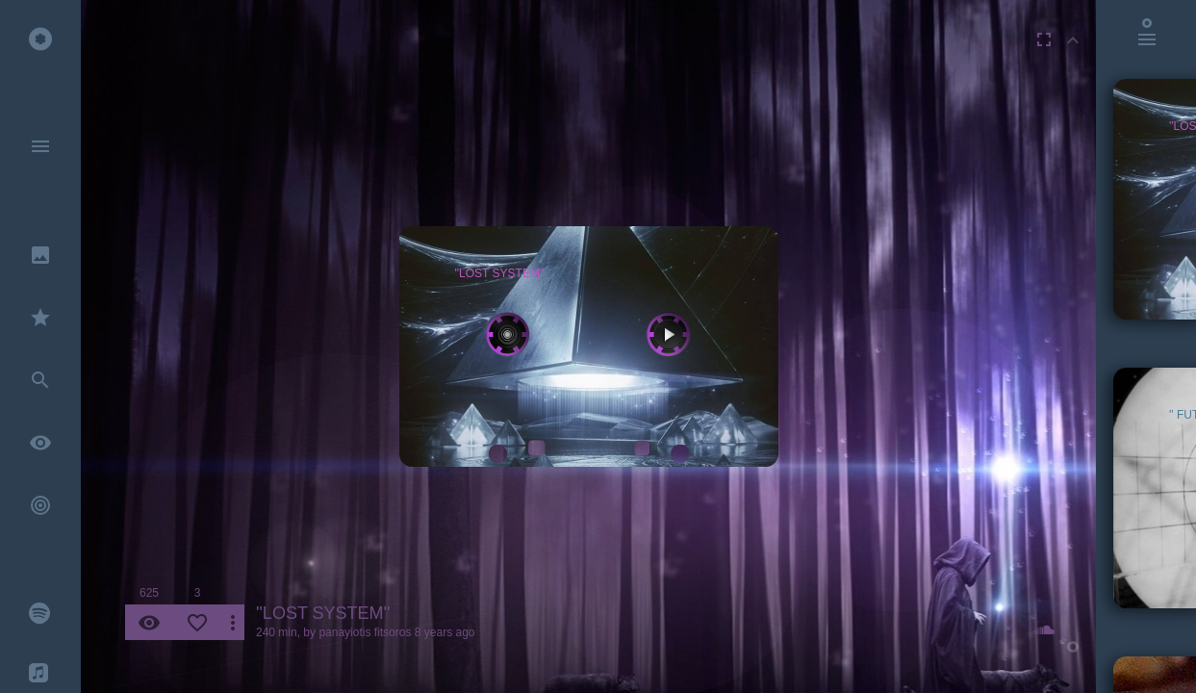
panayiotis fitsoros (364, 632)
